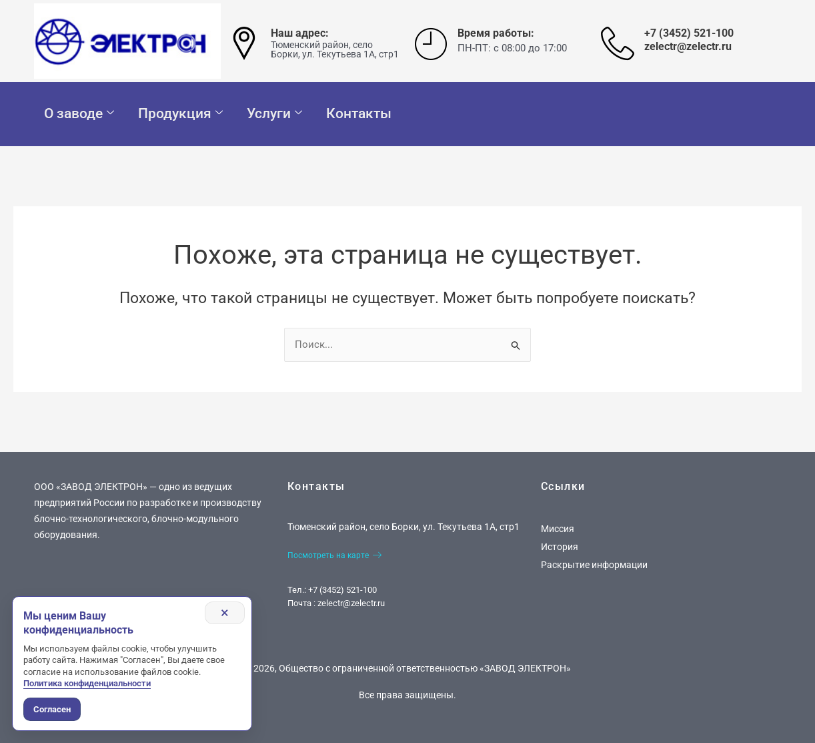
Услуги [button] (274, 113)
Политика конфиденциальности (87, 683)
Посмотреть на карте (334, 555)
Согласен (52, 709)
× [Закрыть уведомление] (224, 613)
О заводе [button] (79, 113)
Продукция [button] (180, 113)
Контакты (358, 113)
